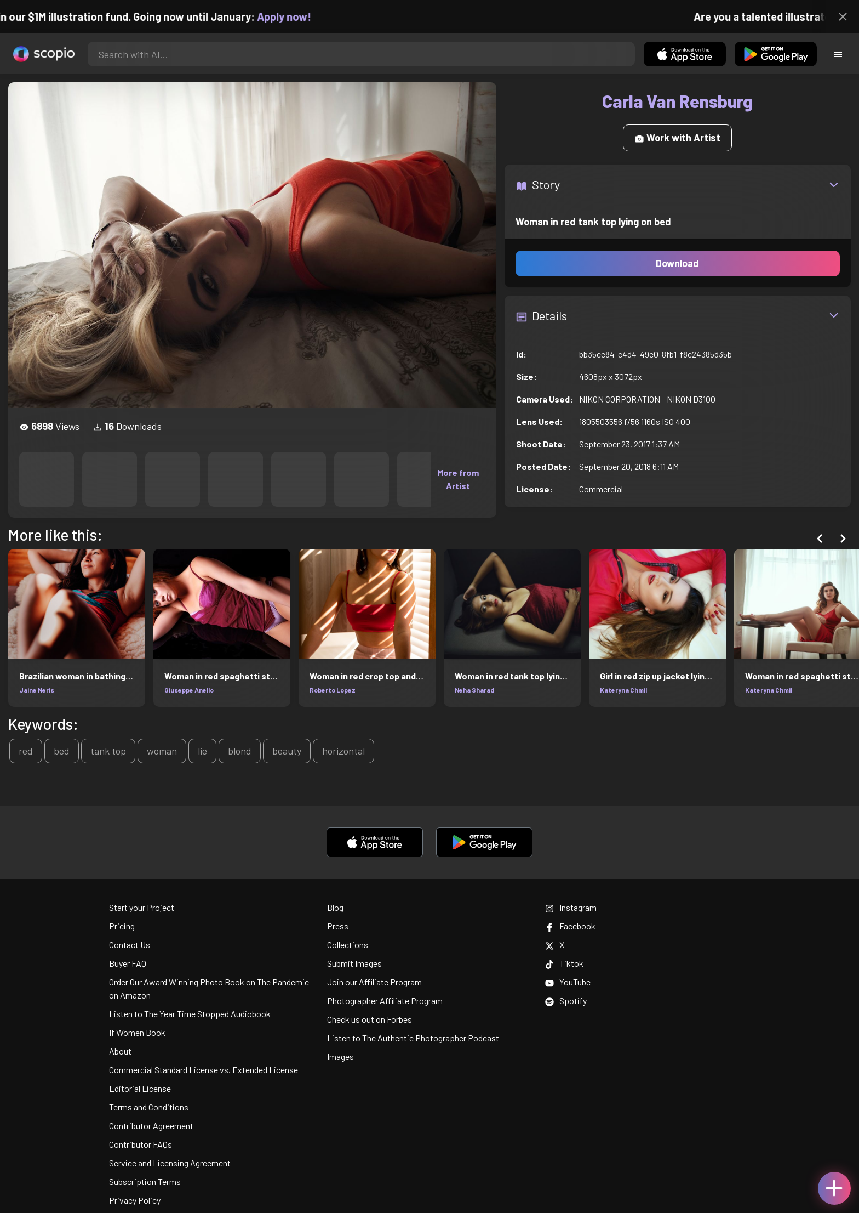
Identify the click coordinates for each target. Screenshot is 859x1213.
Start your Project (141, 907)
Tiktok (564, 963)
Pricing (122, 926)
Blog (335, 907)
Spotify (566, 1000)
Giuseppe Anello (189, 690)
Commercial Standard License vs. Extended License (203, 1069)
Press (337, 926)
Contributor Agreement (151, 1125)
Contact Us (129, 944)
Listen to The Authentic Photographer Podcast (413, 1038)
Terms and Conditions (148, 1107)
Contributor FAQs (140, 1144)
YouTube (568, 982)
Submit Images (354, 963)
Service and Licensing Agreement (170, 1163)
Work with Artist (677, 138)
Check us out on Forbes (369, 1019)
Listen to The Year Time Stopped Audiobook (190, 1013)
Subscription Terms (145, 1181)
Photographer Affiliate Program (385, 1000)
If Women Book (137, 1032)
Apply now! (295, 16)
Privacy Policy (135, 1200)
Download (677, 263)
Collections (347, 944)
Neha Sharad (474, 690)
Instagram (571, 907)
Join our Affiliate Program (374, 982)
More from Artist (458, 479)
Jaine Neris (36, 690)
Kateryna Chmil (623, 690)
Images (340, 1056)
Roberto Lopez (333, 690)
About (120, 1051)
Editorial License (140, 1088)
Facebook (570, 926)
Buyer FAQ (127, 963)
